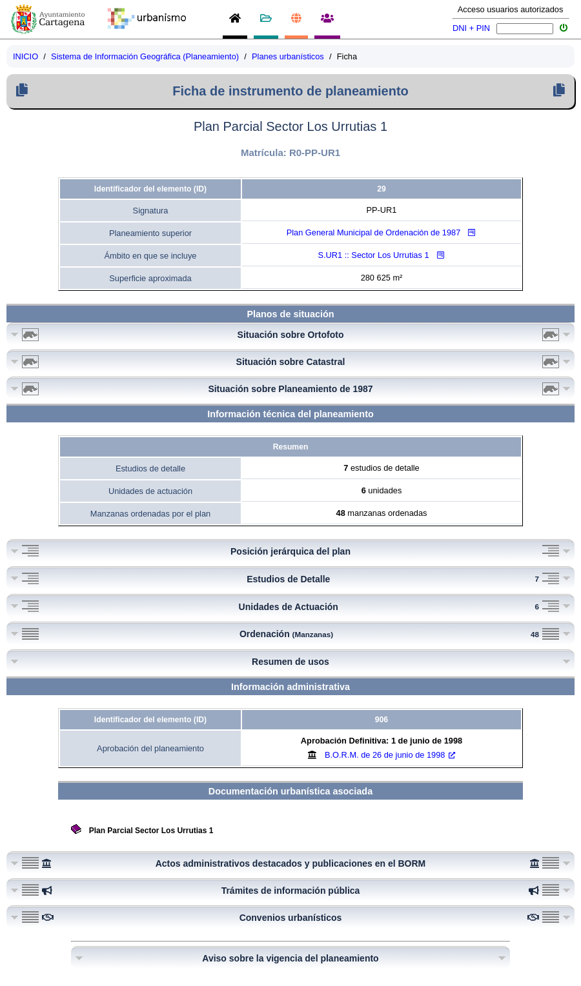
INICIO (25, 56)
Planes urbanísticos (288, 56)
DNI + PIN (471, 28)
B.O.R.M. (390, 755)
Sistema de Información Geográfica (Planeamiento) (145, 56)
